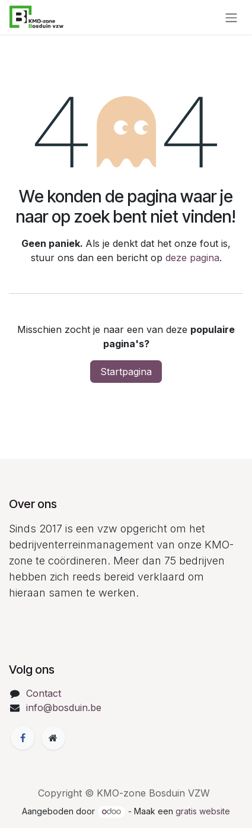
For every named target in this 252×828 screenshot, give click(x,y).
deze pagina (192, 258)
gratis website (203, 811)
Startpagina (126, 371)
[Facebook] (22, 738)
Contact (43, 693)
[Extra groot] (53, 738)
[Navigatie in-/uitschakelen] (231, 17)
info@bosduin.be (63, 707)
